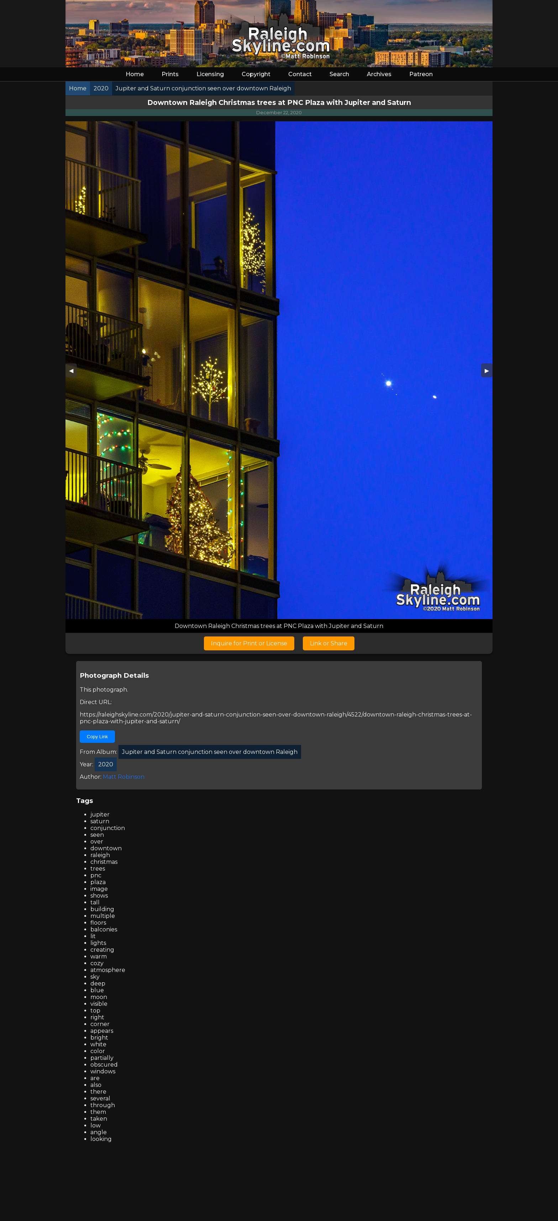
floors (98, 922)
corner (100, 1024)
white (98, 1044)
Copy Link (97, 736)
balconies (103, 929)
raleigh (100, 855)
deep (97, 983)
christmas (103, 861)
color (97, 1051)
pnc (95, 875)
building (102, 909)
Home (135, 74)
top (95, 1010)
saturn (99, 821)
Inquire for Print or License (249, 643)
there (98, 1091)
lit (93, 936)
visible (98, 1003)
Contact (300, 74)
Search (339, 74)
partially (102, 1057)
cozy (97, 963)
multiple (102, 916)
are (95, 1078)
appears (101, 1030)
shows (99, 895)
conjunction (107, 828)
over (96, 841)
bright (99, 1037)
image (99, 889)
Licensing (210, 74)
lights (98, 943)
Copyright (256, 74)
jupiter (100, 814)
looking (101, 1139)
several (100, 1098)
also (95, 1085)
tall (95, 902)
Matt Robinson (123, 776)
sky (95, 976)
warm (98, 956)
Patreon (421, 74)
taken (98, 1118)
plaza (98, 882)
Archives (379, 74)
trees (97, 868)
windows (102, 1071)
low (95, 1125)
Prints (170, 74)
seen (97, 834)
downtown (106, 848)
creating (102, 949)
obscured (104, 1064)
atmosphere (107, 970)
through (102, 1105)
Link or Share (328, 643)
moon (98, 997)
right (97, 1017)
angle (98, 1132)
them (98, 1112)
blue (97, 990)
